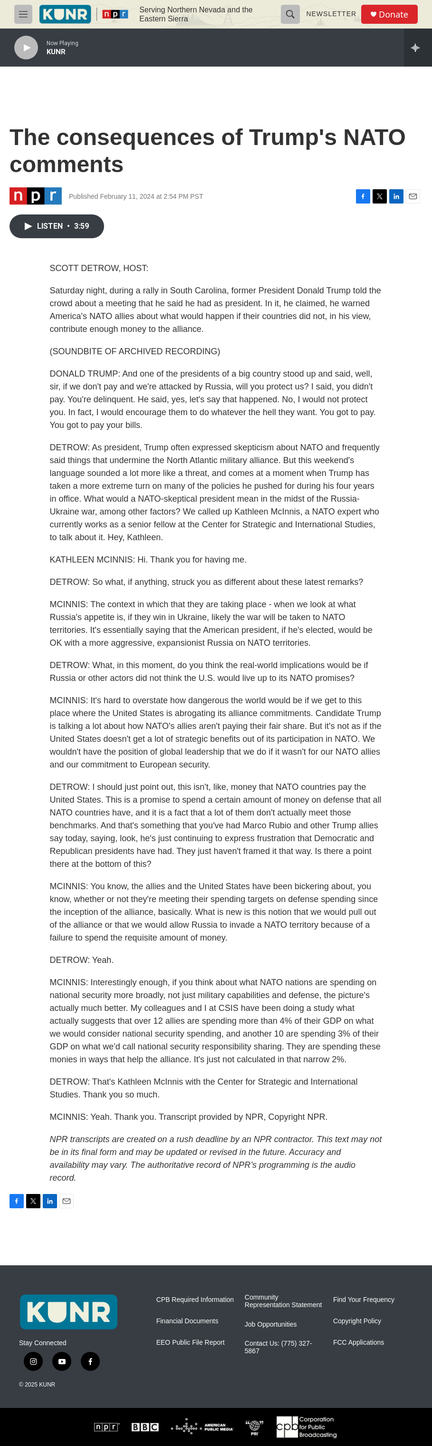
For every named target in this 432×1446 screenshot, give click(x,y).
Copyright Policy (357, 1321)
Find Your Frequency (363, 1299)
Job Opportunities (271, 1324)
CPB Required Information (195, 1299)
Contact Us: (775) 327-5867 (278, 1347)
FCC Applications (358, 1342)
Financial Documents (187, 1321)
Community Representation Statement (283, 1301)
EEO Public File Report (190, 1342)
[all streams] (418, 48)
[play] (26, 47)
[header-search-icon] (290, 14)
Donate (393, 14)
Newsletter (331, 14)
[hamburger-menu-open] (23, 14)
